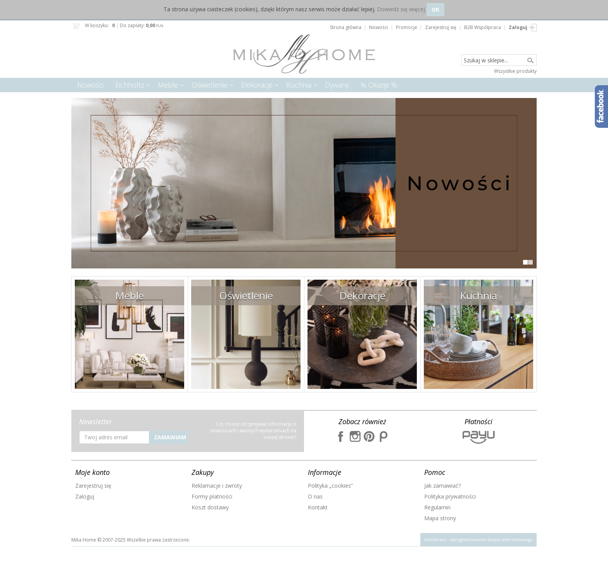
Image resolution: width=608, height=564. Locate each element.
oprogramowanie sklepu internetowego (491, 539)
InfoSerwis (435, 539)
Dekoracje (257, 84)
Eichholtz (129, 84)
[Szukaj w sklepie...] (499, 60)
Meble (168, 84)
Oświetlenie (210, 84)
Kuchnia (298, 84)
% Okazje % (379, 84)
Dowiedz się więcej (401, 9)
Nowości (90, 84)
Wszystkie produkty (515, 71)
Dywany (337, 84)
